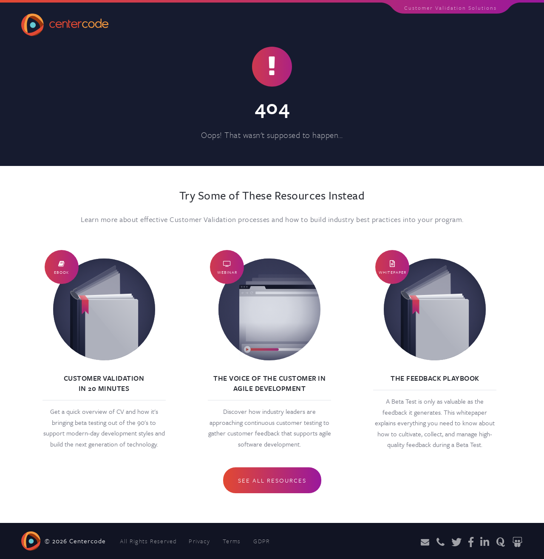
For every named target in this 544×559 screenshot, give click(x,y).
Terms (232, 541)
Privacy (199, 541)
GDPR (261, 541)
